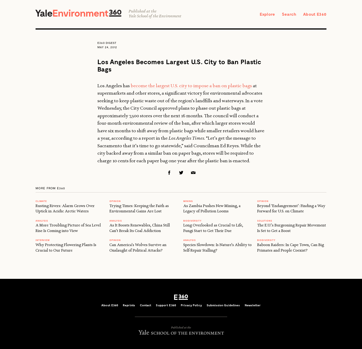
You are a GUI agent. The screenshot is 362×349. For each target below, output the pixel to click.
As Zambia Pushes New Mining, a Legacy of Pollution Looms (212, 208)
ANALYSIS (42, 220)
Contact (145, 305)
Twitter (181, 172)
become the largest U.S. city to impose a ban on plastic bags (191, 86)
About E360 (314, 14)
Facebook (169, 172)
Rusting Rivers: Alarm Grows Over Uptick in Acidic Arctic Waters (65, 208)
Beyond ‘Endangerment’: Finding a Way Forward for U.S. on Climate (291, 208)
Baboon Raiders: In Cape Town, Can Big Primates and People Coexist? (290, 247)
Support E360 (166, 305)
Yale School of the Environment (155, 16)
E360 (181, 297)
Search (289, 14)
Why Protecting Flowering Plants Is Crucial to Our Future (66, 247)
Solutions (264, 220)
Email (193, 172)
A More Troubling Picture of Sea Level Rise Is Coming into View (68, 228)
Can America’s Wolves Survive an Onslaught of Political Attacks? (137, 247)
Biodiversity (192, 220)
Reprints (129, 305)
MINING (188, 201)
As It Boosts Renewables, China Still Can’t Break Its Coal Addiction (139, 228)
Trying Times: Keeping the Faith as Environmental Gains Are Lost (139, 208)
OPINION (115, 201)
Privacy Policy (191, 305)
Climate (41, 201)
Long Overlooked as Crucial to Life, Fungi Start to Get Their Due (213, 228)
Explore (267, 14)
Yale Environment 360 (78, 13)
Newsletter (253, 305)
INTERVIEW (43, 240)
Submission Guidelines (223, 305)
